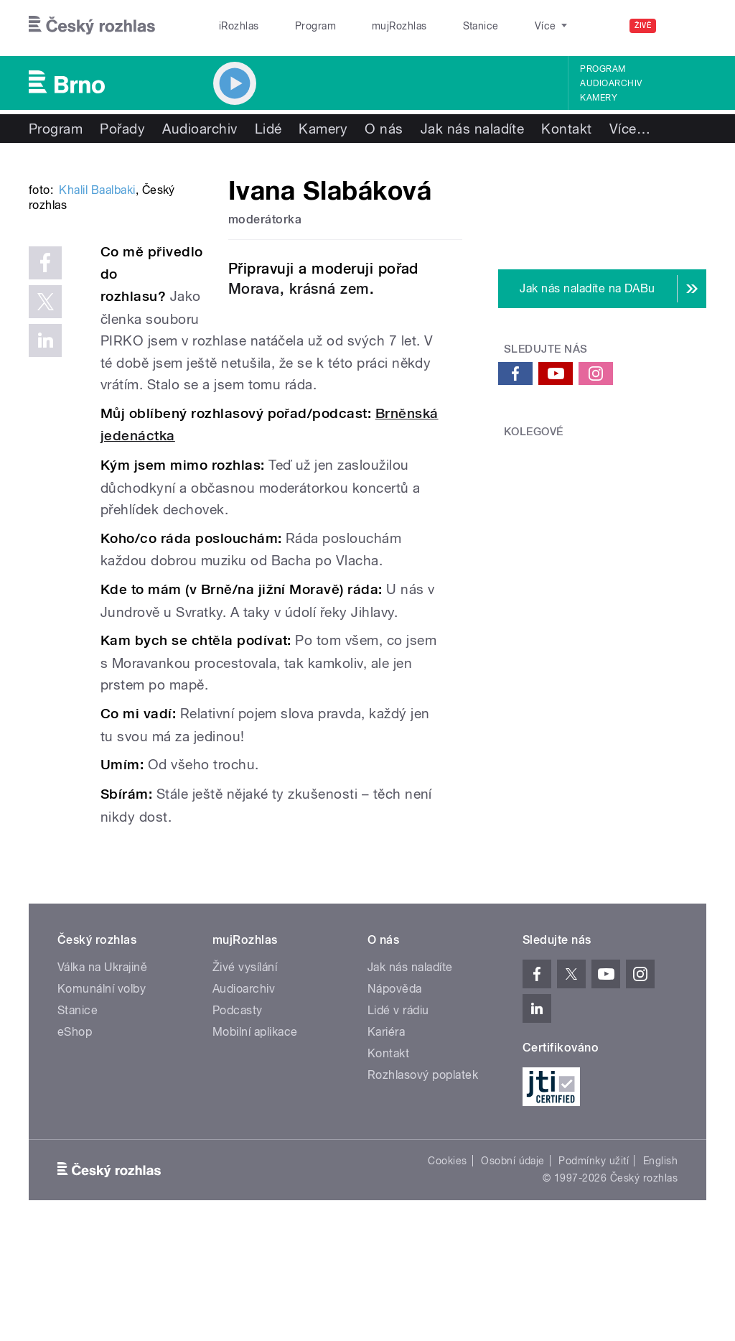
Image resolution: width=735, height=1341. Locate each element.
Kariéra (386, 1138)
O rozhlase (495, 26)
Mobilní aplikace (255, 1138)
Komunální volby (101, 1095)
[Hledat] (687, 26)
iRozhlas (232, 26)
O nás (384, 128)
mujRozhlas (362, 26)
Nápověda (395, 1095)
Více (629, 128)
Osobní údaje (513, 1267)
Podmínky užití (593, 1267)
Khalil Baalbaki (97, 364)
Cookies (447, 1267)
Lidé (268, 128)
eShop (74, 1138)
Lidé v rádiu (398, 1116)
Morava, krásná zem (299, 288)
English (660, 1267)
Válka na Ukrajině (102, 1073)
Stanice (429, 26)
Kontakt (566, 128)
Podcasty (237, 1116)
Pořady (122, 128)
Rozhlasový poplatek (423, 1181)
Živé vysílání (244, 1073)
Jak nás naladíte (473, 128)
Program (293, 26)
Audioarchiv (611, 83)
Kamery (598, 98)
